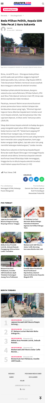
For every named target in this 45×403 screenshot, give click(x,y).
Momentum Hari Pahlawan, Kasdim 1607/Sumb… (25, 360)
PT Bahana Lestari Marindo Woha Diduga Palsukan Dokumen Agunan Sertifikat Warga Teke (33, 223)
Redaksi (11, 374)
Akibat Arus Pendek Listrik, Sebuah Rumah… (25, 341)
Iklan (22, 381)
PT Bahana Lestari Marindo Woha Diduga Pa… (24, 332)
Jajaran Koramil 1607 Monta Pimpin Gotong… (25, 323)
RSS (22, 389)
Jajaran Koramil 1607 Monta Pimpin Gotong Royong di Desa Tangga (10, 221)
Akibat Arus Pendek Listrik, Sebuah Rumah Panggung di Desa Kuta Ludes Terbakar (10, 248)
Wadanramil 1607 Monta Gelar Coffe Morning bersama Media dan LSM (33, 247)
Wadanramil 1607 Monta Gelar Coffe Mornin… (25, 351)
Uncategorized (16, 320)
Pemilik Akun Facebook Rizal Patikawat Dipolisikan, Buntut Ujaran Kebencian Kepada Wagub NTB (34, 272)
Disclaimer (33, 377)
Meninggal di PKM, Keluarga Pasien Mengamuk (11, 188)
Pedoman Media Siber (33, 374)
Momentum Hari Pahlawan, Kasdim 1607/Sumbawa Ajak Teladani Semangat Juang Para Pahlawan (9, 272)
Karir (11, 377)
